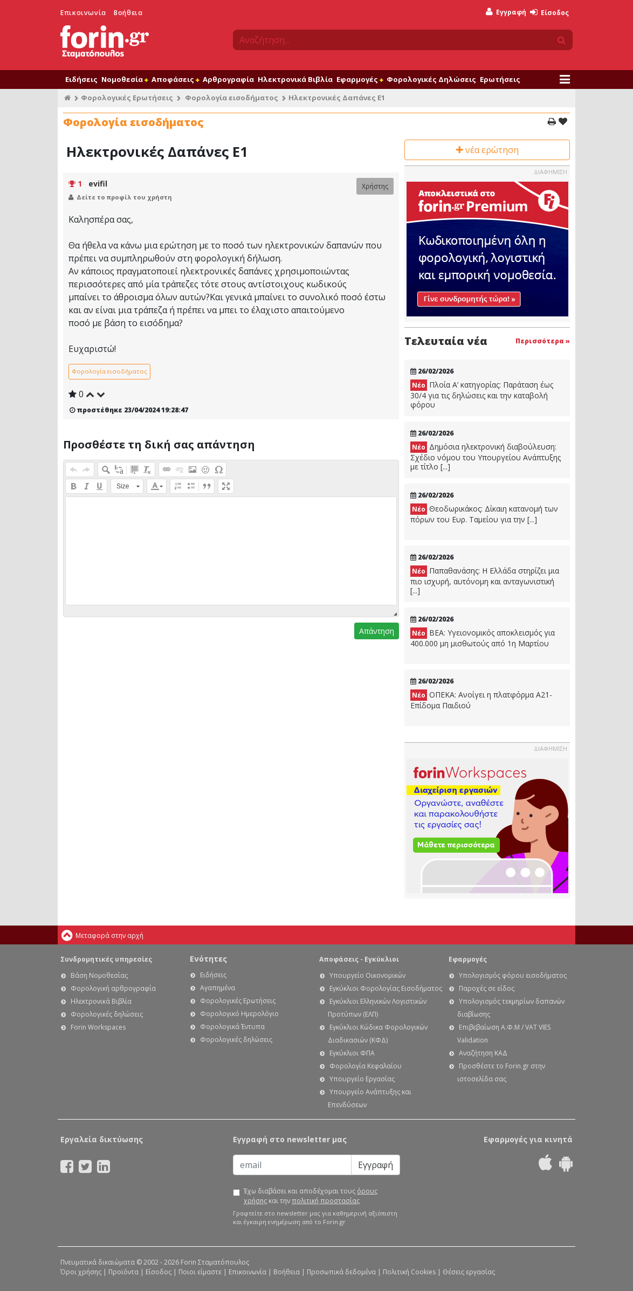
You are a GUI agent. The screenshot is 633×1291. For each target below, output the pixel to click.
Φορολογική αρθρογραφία (113, 988)
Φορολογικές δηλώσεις (107, 1014)
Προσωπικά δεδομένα (341, 1271)
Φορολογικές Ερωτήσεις (127, 97)
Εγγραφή (506, 12)
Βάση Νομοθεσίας (99, 975)
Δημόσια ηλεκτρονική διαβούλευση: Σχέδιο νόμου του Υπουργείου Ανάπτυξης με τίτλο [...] (485, 456)
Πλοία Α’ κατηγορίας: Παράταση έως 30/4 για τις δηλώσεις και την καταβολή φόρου (481, 394)
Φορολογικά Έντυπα (232, 1026)
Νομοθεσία (124, 79)
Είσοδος (549, 12)
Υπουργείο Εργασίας (362, 1078)
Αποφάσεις (175, 79)
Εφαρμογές (359, 79)
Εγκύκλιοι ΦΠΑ (352, 1053)
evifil (97, 183)
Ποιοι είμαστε (200, 1271)
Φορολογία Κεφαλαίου (365, 1066)
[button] (73, 469)
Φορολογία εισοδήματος (231, 97)
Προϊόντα (123, 1271)
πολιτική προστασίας (326, 1200)
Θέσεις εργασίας (469, 1271)
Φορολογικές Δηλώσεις (431, 79)
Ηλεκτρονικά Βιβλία (295, 79)
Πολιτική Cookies (409, 1271)
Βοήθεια (128, 12)
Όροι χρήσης (80, 1271)
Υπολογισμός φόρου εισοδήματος (513, 975)
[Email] (292, 1165)
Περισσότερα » (542, 341)
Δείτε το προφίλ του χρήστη (124, 197)
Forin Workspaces (98, 1027)
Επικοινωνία (83, 12)
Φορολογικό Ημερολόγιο (239, 1013)
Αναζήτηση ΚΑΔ (483, 1053)
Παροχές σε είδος (486, 988)
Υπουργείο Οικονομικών (367, 975)
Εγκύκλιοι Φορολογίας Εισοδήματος (385, 988)
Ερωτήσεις (500, 79)
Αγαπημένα (217, 987)
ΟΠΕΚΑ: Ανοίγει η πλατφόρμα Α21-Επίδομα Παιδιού (481, 699)
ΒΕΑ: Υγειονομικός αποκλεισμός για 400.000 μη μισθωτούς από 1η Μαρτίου (482, 637)
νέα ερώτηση (487, 150)
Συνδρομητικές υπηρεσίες (106, 959)
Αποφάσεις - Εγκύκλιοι (359, 959)
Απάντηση (376, 631)
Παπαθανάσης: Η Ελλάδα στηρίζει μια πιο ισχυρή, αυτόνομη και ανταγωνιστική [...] (484, 580)
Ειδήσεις (81, 79)
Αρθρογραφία (228, 79)
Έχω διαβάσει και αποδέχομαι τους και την (310, 1195)
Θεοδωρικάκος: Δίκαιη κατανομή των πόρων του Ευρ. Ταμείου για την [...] (484, 513)
